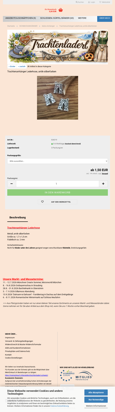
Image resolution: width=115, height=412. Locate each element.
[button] (11, 184)
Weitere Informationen (96, 406)
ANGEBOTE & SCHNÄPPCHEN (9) (20, 18)
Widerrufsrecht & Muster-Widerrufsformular (23, 344)
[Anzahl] (57, 184)
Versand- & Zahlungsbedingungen (19, 341)
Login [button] (91, 2)
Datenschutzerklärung (59, 406)
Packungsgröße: (14, 155)
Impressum (10, 337)
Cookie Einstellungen (13, 358)
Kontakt (8, 355)
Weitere (82, 18)
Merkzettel (104, 2)
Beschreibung (17, 217)
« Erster (12, 66)
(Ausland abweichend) (73, 144)
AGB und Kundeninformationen (17, 348)
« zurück (21, 66)
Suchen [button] (80, 2)
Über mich (104, 18)
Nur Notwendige (96, 399)
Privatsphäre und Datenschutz (17, 351)
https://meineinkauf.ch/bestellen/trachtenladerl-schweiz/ (26, 375)
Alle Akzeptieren (96, 392)
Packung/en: (12, 178)
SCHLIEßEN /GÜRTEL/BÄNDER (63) (57, 18)
